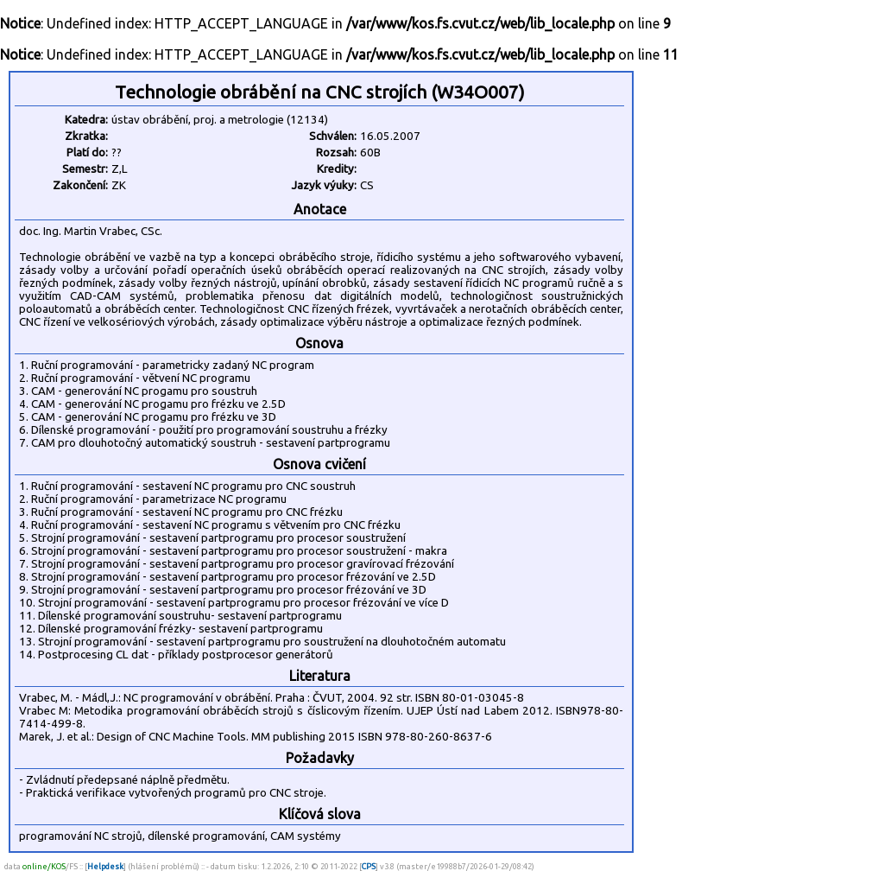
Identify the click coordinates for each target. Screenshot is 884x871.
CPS (369, 866)
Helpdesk (105, 866)
